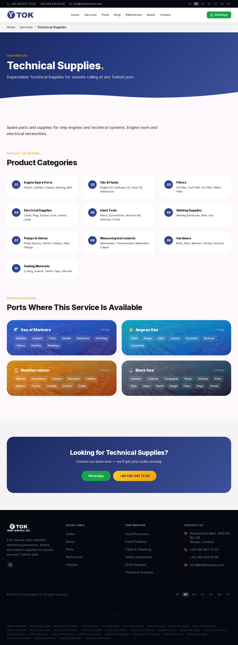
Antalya (56, 378)
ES (211, 594)
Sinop (188, 378)
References (134, 14)
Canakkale (137, 345)
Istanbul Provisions (16, 626)
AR (219, 594)
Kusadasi (192, 338)
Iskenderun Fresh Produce (146, 634)
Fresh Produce (136, 541)
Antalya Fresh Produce (19, 638)
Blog (117, 14)
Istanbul (21, 338)
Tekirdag (101, 338)
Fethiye (91, 378)
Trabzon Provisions (91, 630)
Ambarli (37, 338)
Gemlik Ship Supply (190, 630)
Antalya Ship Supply (196, 634)
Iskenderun (38, 378)
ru (202, 4)
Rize (134, 386)
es (215, 4)
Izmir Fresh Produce (133, 626)
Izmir (134, 338)
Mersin (20, 378)
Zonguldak (171, 378)
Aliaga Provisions (16, 634)
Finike (82, 386)
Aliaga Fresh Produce (63, 634)
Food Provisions (137, 534)
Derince (36, 345)
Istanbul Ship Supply (40, 626)
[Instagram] (10, 564)
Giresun (203, 378)
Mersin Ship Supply (179, 626)
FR (227, 594)
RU (194, 594)
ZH (202, 594)
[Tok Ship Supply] (21, 15)
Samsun (136, 378)
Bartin (160, 386)
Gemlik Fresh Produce (215, 630)
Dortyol (67, 386)
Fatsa (187, 386)
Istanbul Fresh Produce (66, 626)
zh (209, 4)
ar (222, 4)
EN (185, 594)
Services (90, 14)
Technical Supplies (139, 572)
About (151, 14)
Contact (165, 14)
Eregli (173, 386)
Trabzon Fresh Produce (142, 630)
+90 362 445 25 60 (52, 3)
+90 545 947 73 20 (21, 3)
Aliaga (148, 338)
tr (189, 4)
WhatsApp (219, 14)
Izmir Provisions (89, 626)
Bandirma (83, 338)
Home (75, 14)
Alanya (20, 386)
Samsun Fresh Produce (66, 630)
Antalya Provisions (173, 634)
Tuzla (52, 338)
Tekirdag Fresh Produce (97, 638)
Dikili (161, 338)
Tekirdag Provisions (44, 638)
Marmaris (74, 378)
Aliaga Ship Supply (38, 634)
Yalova (20, 345)
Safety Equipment (138, 557)
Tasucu (35, 386)
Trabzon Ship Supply (115, 630)
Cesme (175, 338)
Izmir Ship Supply (110, 626)
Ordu (217, 378)
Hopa (146, 386)
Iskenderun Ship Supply (117, 634)
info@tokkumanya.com (85, 3)
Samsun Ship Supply (40, 630)
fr (228, 4)
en (196, 4)
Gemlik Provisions (167, 630)
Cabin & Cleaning (138, 549)
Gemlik (66, 338)
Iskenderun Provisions (89, 634)
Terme (214, 386)
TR (177, 594)
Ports (105, 14)
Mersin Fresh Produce (204, 626)
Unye (200, 386)
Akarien (119, 615)
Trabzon (152, 378)
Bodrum (209, 338)
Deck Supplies (135, 564)
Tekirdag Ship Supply (70, 638)
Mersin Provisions (156, 626)
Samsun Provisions (16, 630)
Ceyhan (51, 386)
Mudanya (53, 345)
